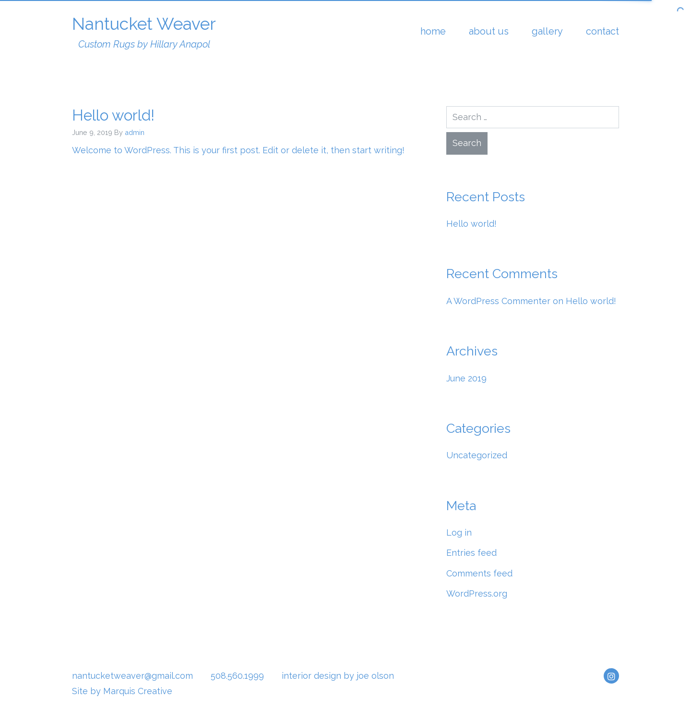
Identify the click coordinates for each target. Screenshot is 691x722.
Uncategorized (476, 455)
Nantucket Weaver (144, 32)
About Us (489, 31)
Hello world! (113, 115)
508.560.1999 (237, 676)
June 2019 (466, 378)
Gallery (547, 31)
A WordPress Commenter (498, 301)
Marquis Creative (137, 691)
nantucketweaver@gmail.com (132, 676)
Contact (602, 31)
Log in (459, 532)
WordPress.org (476, 593)
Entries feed (471, 553)
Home (433, 31)
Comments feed (479, 573)
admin (134, 132)
